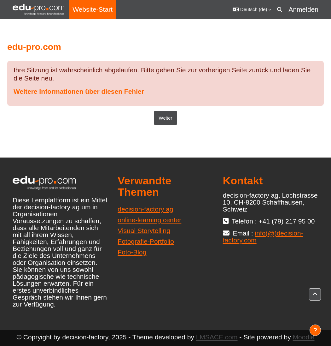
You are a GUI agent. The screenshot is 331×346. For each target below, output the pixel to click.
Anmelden (303, 9)
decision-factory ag (145, 209)
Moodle (304, 337)
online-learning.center (149, 220)
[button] (252, 9)
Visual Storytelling (144, 230)
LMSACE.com (217, 337)
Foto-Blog (132, 252)
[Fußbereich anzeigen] (315, 330)
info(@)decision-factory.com (263, 237)
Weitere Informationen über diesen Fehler (79, 91)
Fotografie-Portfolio (146, 241)
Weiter (165, 118)
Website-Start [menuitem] (93, 9)
